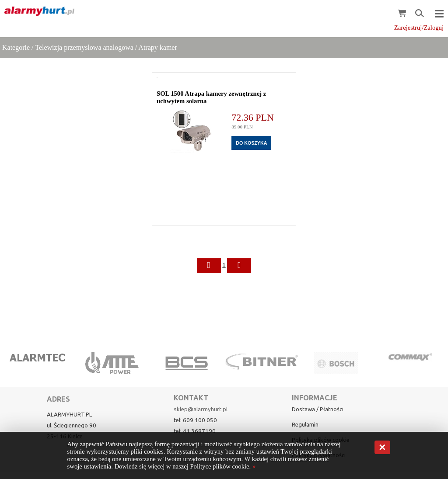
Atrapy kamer (157, 47)
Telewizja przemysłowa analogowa (84, 47)
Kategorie (16, 47)
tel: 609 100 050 (195, 420)
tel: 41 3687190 (195, 431)
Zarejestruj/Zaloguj (419, 27)
